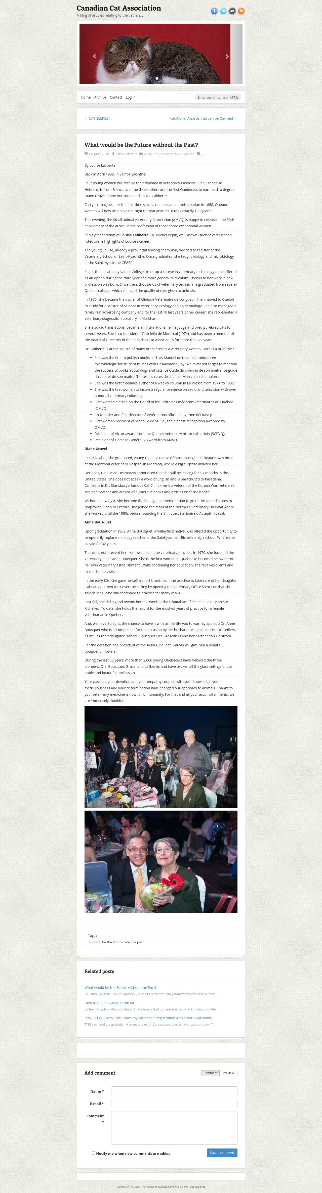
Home (86, 97)
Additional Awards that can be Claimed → (203, 118)
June (156, 154)
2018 (147, 154)
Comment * (95, 1119)
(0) (201, 154)
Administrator (126, 154)
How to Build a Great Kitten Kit (109, 1002)
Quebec (188, 154)
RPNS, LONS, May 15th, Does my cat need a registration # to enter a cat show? (148, 1017)
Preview (228, 1073)
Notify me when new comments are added (131, 1153)
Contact (116, 97)
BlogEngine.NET (168, 1186)
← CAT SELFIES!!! (98, 118)
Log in (131, 97)
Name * (97, 1091)
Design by (197, 1186)
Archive (100, 97)
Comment (210, 1073)
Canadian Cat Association (119, 7)
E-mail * (97, 1103)
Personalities (171, 154)
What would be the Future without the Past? (141, 144)
